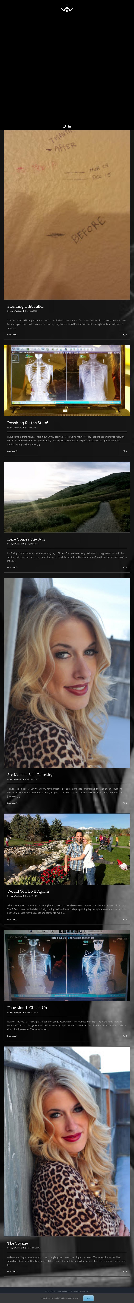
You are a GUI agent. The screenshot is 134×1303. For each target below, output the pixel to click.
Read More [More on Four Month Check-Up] (11, 1129)
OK (88, 1298)
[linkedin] (69, 126)
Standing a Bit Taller (25, 400)
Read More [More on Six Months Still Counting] (11, 896)
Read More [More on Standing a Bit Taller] (11, 428)
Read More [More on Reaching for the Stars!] (11, 545)
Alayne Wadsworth (17, 404)
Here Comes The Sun (26, 632)
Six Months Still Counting (30, 868)
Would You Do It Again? (28, 984)
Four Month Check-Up (27, 1101)
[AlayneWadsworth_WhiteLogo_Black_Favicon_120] (67, 3)
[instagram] (64, 126)
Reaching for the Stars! (27, 516)
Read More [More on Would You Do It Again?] (11, 1013)
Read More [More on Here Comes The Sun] (11, 661)
